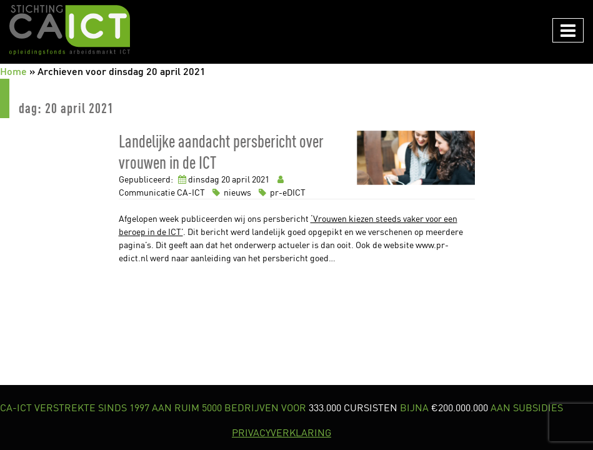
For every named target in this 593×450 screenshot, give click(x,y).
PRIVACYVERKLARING (281, 432)
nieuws (231, 192)
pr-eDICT (280, 192)
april (241, 179)
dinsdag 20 (209, 179)
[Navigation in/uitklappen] (568, 30)
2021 (260, 179)
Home (13, 71)
